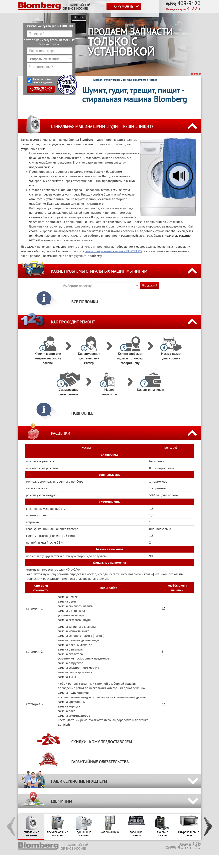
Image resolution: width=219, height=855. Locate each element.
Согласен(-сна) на (42, 81)
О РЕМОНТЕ (123, 6)
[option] (31, 827)
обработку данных (42, 82)
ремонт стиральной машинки (113, 251)
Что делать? (149, 285)
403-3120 (183, 847)
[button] (11, 827)
